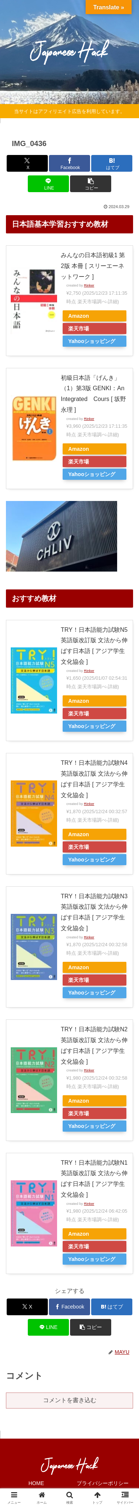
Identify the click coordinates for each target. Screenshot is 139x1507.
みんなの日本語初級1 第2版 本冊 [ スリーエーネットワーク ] (93, 266)
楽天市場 (78, 329)
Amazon (78, 316)
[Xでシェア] (27, 163)
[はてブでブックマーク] (111, 163)
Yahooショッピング (91, 341)
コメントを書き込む (69, 1400)
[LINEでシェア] (48, 183)
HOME (36, 1483)
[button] (90, 183)
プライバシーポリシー (103, 1483)
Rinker (89, 285)
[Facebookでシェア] (69, 163)
